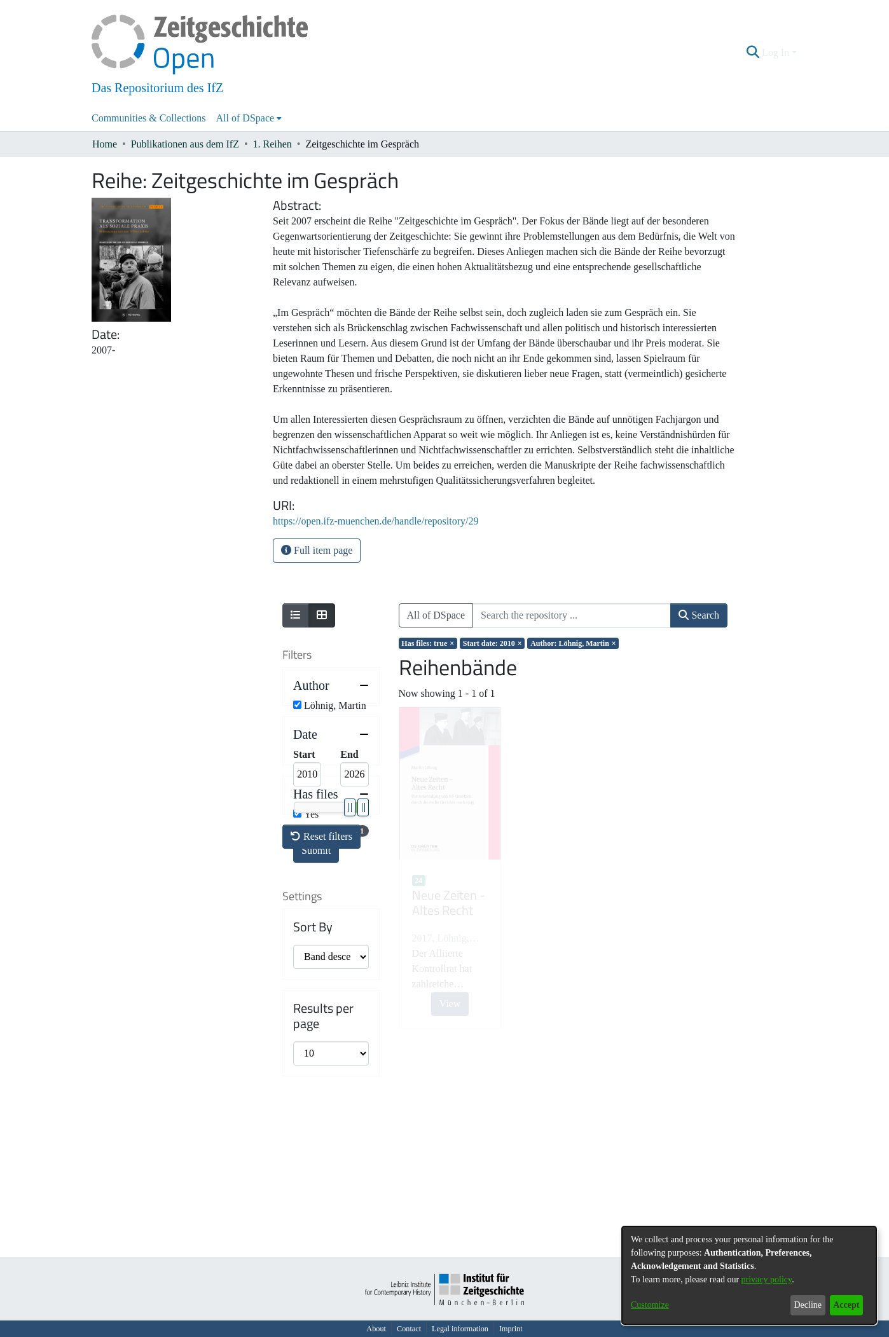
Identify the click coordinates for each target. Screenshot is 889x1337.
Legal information (460, 1328)
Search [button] (699, 615)
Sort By (313, 1086)
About (376, 1328)
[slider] (349, 831)
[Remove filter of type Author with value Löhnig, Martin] (573, 643)
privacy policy (766, 1279)
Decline (808, 1305)
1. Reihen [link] (272, 144)
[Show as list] (295, 615)
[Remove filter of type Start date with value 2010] (492, 643)
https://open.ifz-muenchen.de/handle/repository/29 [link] (375, 521)
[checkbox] (297, 705)
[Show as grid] (321, 615)
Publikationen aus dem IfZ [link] (185, 144)
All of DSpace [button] (245, 118)
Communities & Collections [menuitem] (149, 118)
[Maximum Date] (354, 798)
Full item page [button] (316, 550)
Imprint (511, 1328)
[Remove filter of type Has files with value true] (428, 643)
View (450, 1003)
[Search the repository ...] (571, 615)
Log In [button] (777, 52)
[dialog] (749, 1275)
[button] (753, 52)
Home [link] (104, 144)
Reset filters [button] (321, 996)
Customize (650, 1305)
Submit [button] (316, 873)
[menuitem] (249, 118)
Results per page (323, 1175)
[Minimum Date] (307, 798)
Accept (846, 1305)
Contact (409, 1328)
